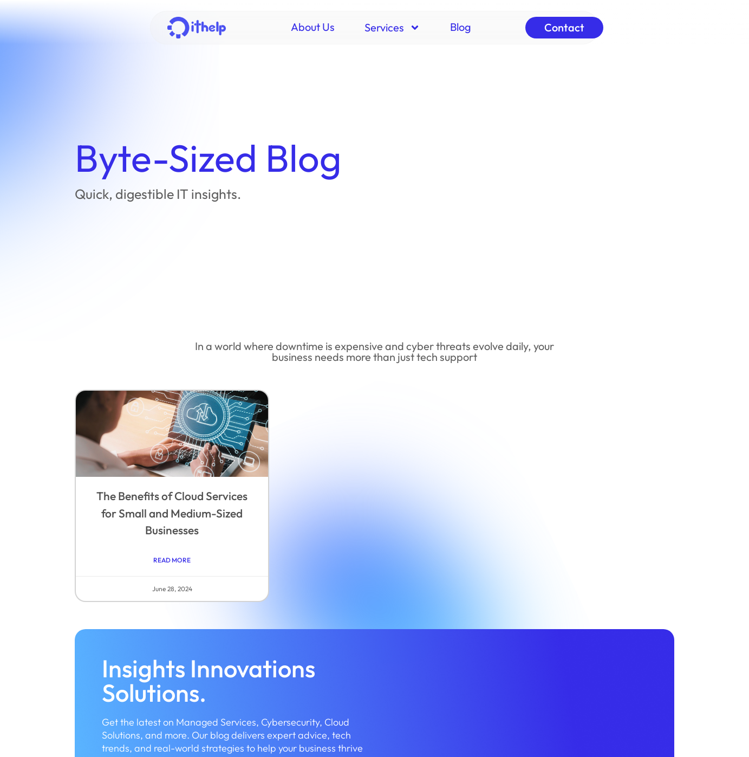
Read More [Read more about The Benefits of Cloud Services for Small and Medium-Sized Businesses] (172, 560)
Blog (460, 27)
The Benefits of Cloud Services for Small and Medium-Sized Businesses (172, 513)
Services (392, 27)
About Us (313, 27)
